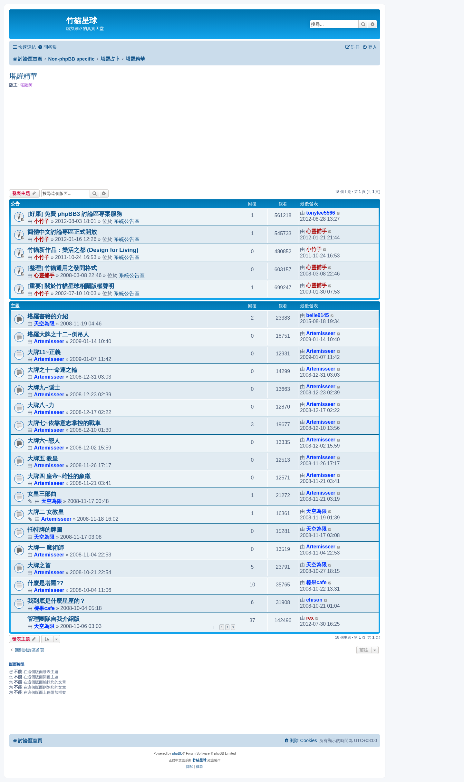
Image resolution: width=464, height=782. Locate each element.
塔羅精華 (23, 76)
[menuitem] (47, 47)
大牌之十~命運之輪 (52, 370)
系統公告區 (127, 221)
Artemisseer (49, 341)
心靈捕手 (316, 231)
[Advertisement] (194, 139)
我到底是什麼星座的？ (56, 601)
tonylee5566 (320, 213)
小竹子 (41, 221)
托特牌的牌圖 (44, 529)
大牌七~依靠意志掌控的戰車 (64, 423)
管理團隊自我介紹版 (53, 619)
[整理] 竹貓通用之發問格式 (62, 268)
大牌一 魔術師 (45, 548)
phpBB (177, 753)
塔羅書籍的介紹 (47, 316)
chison (314, 600)
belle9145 (317, 315)
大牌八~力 (40, 405)
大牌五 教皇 (42, 458)
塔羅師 (26, 84)
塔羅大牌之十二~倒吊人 (58, 334)
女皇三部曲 (41, 494)
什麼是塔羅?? (45, 583)
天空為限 (44, 323)
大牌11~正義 (44, 352)
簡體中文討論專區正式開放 (62, 232)
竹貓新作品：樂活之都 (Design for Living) (82, 250)
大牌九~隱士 (43, 387)
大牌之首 (39, 565)
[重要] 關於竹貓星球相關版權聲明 (70, 286)
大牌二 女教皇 (45, 512)
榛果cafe (316, 582)
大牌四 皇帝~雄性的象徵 (59, 476)
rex (310, 618)
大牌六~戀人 (43, 441)
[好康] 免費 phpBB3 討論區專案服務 (74, 214)
